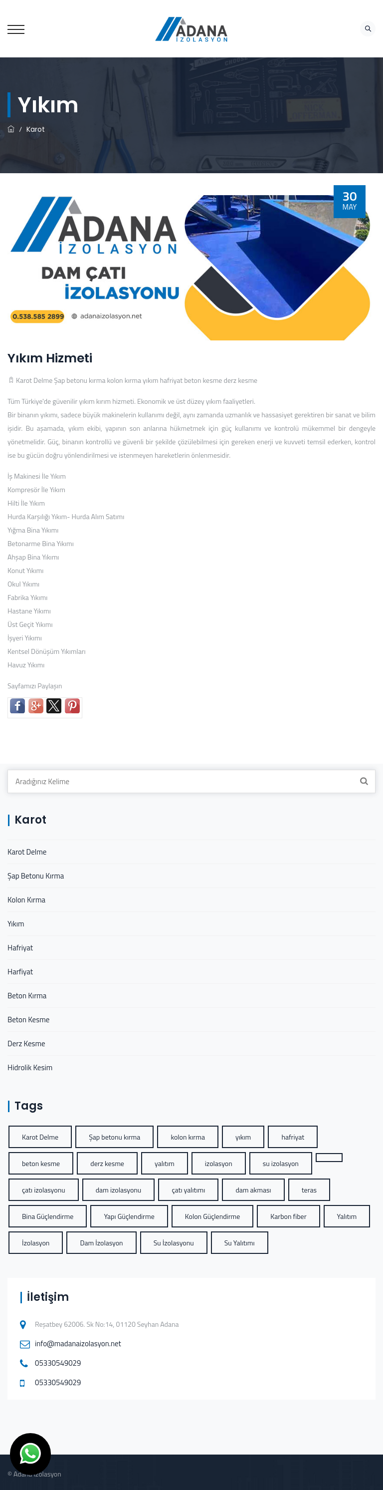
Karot (35, 129)
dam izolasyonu (119, 1190)
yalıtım (165, 1163)
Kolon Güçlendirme (212, 1216)
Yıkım (15, 923)
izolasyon (218, 1163)
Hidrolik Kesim (29, 1067)
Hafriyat (20, 947)
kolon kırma (124, 380)
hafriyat (171, 380)
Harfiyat (20, 971)
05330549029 (58, 1363)
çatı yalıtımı (188, 1190)
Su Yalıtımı (239, 1242)
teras (309, 1190)
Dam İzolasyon (101, 1242)
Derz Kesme (26, 1043)
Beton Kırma (26, 995)
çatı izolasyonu (43, 1190)
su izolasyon (281, 1163)
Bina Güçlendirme (47, 1216)
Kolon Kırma (26, 899)
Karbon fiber (288, 1216)
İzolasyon (35, 1242)
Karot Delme (34, 380)
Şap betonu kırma (79, 380)
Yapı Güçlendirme (129, 1216)
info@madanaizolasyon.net (78, 1343)
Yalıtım (347, 1216)
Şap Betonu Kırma (35, 876)
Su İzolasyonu (174, 1242)
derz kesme (241, 380)
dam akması (253, 1190)
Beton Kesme (28, 1019)
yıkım (150, 380)
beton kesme (203, 380)
